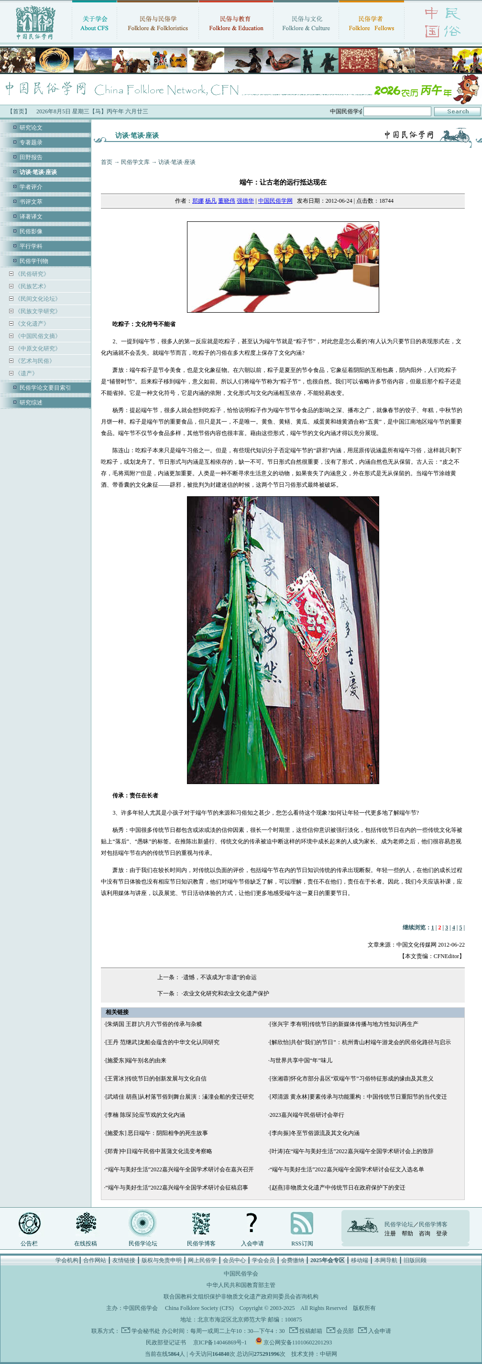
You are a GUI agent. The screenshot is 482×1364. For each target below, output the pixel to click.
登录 (442, 1233)
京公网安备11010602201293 (297, 1342)
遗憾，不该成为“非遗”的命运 (220, 977)
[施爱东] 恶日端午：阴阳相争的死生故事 (156, 1133)
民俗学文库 (135, 162)
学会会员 (263, 1260)
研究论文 (31, 127)
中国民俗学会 (140, 1308)
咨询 (424, 1233)
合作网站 (94, 1260)
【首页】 (18, 111)
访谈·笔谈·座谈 (177, 162)
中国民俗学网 (275, 200)
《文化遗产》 (31, 323)
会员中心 (234, 1260)
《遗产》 (25, 373)
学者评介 (31, 187)
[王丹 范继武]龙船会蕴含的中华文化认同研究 (162, 1042)
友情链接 (123, 1260)
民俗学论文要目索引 (45, 387)
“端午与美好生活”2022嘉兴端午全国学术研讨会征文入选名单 (347, 1169)
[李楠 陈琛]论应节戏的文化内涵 (145, 1115)
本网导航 (385, 1260)
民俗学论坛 (143, 1243)
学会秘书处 (145, 1331)
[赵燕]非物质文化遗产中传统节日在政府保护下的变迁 (337, 1187)
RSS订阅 (302, 1243)
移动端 (359, 1260)
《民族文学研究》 (37, 311)
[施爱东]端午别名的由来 (135, 1060)
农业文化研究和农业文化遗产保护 (226, 993)
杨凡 (211, 200)
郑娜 (198, 200)
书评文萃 (31, 201)
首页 (106, 162)
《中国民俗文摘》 (37, 336)
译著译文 (31, 216)
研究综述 (31, 402)
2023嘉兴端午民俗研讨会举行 (307, 1115)
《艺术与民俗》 (34, 361)
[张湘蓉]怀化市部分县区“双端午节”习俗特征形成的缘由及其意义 (352, 1078)
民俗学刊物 (34, 261)
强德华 (245, 200)
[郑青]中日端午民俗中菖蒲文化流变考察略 (158, 1151)
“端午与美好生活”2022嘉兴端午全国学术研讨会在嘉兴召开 (179, 1169)
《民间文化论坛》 (37, 298)
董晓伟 (226, 200)
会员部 (344, 1331)
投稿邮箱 (310, 1331)
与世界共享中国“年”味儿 (301, 1060)
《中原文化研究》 (37, 348)
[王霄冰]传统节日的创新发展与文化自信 (156, 1078)
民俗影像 (31, 231)
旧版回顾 (415, 1260)
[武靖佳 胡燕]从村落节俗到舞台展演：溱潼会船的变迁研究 (179, 1096)
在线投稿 (85, 1243)
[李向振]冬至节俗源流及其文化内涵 (315, 1133)
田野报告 (31, 157)
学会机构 (66, 1260)
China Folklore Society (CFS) (199, 1308)
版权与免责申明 (162, 1260)
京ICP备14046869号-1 (220, 1342)
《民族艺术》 (31, 286)
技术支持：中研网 (314, 1354)
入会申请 (252, 1243)
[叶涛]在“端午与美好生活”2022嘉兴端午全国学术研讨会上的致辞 (352, 1151)
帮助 (407, 1233)
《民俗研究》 (31, 274)
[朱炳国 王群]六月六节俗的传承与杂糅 (153, 1024)
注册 (390, 1233)
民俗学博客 (201, 1243)
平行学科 (31, 246)
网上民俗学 (202, 1260)
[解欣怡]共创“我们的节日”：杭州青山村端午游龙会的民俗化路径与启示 (360, 1042)
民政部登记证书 (166, 1342)
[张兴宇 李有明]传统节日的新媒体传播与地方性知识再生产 (344, 1024)
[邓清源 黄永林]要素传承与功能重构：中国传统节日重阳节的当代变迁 (358, 1096)
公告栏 (29, 1243)
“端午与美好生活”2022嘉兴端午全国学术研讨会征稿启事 (176, 1187)
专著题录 (31, 142)
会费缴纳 (292, 1260)
